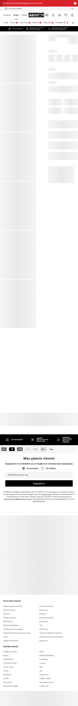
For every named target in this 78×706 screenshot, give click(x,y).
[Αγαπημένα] (65, 15)
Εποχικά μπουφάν (46, 615)
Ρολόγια (6, 611)
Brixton (6, 653)
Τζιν (40, 623)
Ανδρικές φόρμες (10, 615)
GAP (41, 668)
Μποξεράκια (8, 619)
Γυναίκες (7, 15)
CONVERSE (43, 657)
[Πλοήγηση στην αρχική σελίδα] (39, 15)
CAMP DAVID (8, 657)
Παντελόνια (43, 626)
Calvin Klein (7, 680)
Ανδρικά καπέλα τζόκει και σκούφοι (17, 630)
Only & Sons (44, 672)
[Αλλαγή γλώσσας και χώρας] (71, 9)
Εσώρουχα (43, 607)
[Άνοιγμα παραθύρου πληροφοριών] (75, 3)
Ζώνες (5, 634)
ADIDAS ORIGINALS (46, 653)
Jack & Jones (8, 664)
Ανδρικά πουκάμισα (10, 638)
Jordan (6, 668)
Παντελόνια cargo (46, 603)
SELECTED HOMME (10, 683)
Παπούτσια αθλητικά (11, 623)
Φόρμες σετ (43, 638)
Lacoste (42, 660)
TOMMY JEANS (45, 676)
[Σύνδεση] (53, 15)
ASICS (41, 649)
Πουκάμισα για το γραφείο (13, 626)
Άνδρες (16, 15)
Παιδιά (24, 15)
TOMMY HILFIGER (10, 649)
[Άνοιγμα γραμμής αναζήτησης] (72, 23)
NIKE (41, 664)
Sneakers (43, 611)
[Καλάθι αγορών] (72, 15)
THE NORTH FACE (10, 660)
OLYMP (6, 676)
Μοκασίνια (43, 619)
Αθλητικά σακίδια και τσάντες (50, 630)
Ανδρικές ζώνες (9, 607)
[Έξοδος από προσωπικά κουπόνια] (46, 15)
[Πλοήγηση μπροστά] (67, 22)
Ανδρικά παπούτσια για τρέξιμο (51, 634)
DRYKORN (7, 672)
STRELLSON (44, 683)
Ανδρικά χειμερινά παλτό (12, 603)
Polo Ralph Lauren (46, 680)
